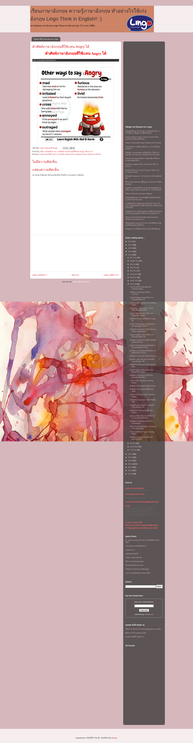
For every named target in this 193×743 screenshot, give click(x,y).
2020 (130, 248)
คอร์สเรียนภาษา (51, 152)
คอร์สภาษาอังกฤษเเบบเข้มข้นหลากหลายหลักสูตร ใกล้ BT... (142, 325)
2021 (130, 245)
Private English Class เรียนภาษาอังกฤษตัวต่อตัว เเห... (142, 336)
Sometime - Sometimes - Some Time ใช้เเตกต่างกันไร (141, 309)
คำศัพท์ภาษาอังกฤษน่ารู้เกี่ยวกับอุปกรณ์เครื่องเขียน (141, 376)
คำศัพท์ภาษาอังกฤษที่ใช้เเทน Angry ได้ (60, 47)
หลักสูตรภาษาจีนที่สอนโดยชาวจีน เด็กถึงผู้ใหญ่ (142, 229)
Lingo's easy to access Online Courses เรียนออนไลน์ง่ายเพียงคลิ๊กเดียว (142, 138)
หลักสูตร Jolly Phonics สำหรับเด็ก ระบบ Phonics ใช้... (142, 360)
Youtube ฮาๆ (130, 550)
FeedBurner (149, 614)
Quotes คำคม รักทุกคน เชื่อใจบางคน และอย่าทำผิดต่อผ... (142, 417)
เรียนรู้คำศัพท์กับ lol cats (134, 565)
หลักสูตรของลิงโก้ (131, 554)
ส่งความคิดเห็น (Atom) (81, 282)
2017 (130, 454)
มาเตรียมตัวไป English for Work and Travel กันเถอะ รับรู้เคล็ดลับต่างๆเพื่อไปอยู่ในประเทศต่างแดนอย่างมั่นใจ (143, 205)
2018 (130, 255)
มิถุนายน (133, 277)
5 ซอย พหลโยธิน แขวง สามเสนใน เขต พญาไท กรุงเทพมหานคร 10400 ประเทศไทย (70, 154)
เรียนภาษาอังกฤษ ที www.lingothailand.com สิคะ (143, 629)
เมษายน (133, 284)
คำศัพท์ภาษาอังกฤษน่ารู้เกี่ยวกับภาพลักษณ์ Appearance (143, 330)
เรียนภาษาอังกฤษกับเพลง (134, 561)
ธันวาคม (133, 258)
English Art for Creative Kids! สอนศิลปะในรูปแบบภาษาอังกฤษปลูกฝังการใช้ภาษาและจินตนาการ (143, 212)
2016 (130, 457)
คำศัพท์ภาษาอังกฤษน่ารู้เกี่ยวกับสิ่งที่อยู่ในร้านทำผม (143, 341)
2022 (130, 241)
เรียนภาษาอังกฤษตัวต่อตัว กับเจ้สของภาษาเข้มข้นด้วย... (143, 428)
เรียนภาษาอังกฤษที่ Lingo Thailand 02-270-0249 (143, 143)
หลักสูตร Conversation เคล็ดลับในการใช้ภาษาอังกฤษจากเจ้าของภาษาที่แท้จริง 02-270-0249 (142, 154)
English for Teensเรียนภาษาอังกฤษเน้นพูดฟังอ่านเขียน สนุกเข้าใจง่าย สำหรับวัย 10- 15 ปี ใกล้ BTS (143, 189)
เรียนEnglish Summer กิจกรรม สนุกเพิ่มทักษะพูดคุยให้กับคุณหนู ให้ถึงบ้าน (143, 224)
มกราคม (133, 450)
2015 (130, 461)
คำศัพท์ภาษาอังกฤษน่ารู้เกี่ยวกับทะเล (143, 356)
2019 (130, 251)
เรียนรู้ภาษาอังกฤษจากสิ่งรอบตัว (137, 569)
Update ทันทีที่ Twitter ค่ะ (134, 637)
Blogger (114, 738)
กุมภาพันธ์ (134, 447)
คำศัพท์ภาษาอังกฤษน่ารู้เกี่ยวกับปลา (143, 386)
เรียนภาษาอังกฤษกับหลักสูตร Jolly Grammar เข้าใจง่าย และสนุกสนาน (141, 218)
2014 (130, 464)
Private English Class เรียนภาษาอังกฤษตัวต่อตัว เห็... (142, 299)
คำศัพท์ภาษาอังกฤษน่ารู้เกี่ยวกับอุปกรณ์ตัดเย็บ (141, 438)
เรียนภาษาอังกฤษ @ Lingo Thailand (138, 194)
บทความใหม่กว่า (39, 275)
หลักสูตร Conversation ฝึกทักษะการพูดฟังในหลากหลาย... (143, 352)
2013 (130, 467)
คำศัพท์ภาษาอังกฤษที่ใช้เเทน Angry (71, 152)
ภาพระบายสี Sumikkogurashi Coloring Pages (140, 288)
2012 (130, 470)
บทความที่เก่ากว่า (111, 275)
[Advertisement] (75, 253)
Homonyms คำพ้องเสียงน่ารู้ (135, 546)
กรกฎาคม (134, 274)
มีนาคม (133, 443)
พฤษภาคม (134, 281)
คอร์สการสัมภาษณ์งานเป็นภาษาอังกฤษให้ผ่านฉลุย (141, 314)
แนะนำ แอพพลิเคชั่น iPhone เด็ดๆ (137, 573)
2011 (130, 474)
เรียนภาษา (89, 152)
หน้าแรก (75, 275)
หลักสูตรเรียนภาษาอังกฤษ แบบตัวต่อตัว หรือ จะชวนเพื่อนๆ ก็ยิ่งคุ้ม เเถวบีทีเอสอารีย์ (142, 132)
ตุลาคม (133, 264)
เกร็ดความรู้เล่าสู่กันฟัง (133, 558)
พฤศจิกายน (134, 261)
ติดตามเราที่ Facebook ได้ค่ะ (136, 633)
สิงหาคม (133, 271)
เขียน (42, 152)
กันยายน (133, 267)
